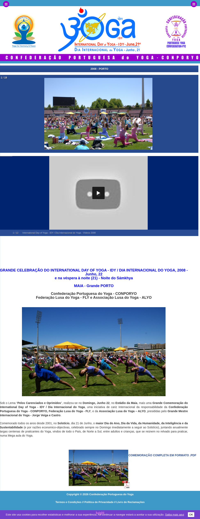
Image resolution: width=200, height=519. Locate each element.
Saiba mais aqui (174, 514)
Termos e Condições (68, 502)
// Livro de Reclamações (129, 502)
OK (191, 514)
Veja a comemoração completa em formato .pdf (157, 455)
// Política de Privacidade (97, 502)
